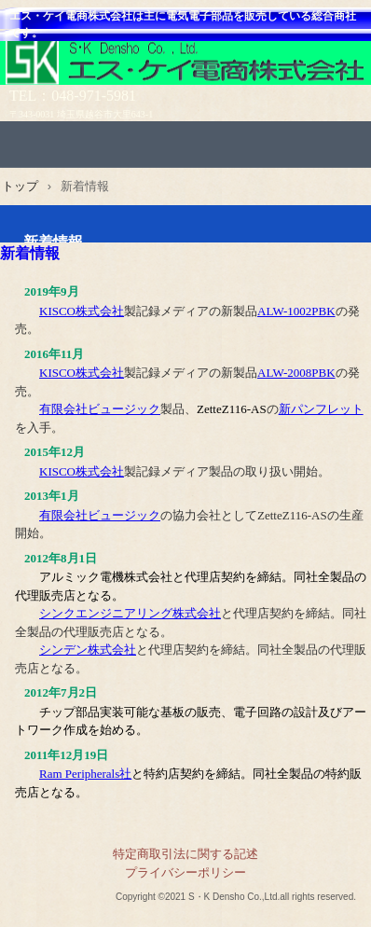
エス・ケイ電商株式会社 (185, 66)
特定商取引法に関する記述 (185, 854)
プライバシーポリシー (185, 872)
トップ (20, 186)
